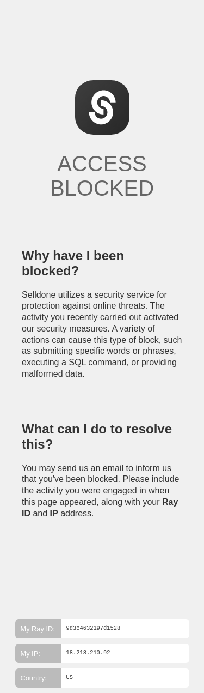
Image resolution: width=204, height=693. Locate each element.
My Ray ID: (38, 629)
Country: (34, 678)
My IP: (30, 653)
